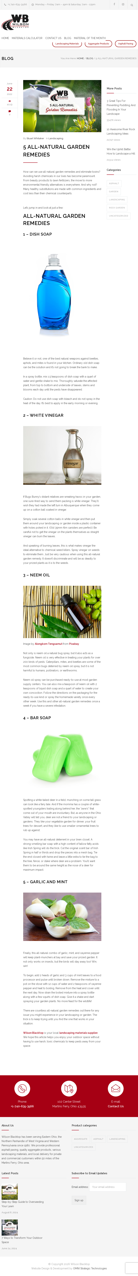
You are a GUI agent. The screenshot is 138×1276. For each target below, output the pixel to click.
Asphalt (114, 183)
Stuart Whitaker (35, 138)
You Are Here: (68, 58)
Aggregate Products (98, 43)
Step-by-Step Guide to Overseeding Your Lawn (23, 1204)
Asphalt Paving (125, 43)
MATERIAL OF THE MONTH (90, 38)
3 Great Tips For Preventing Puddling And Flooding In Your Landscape (121, 107)
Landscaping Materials (67, 43)
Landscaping (56, 138)
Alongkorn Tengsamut (49, 643)
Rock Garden (117, 208)
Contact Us (116, 1106)
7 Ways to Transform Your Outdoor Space (22, 1240)
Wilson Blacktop (33, 1032)
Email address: (80, 1187)
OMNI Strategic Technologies (90, 1268)
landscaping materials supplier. (78, 1032)
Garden (113, 191)
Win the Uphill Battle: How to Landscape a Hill (121, 151)
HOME (5, 38)
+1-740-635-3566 (22, 1106)
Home (80, 58)
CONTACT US (53, 38)
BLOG (67, 38)
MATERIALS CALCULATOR (27, 38)
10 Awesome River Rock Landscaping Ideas (121, 131)
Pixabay (74, 643)
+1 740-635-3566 (17, 4)
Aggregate (81, 1139)
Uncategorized (118, 216)
